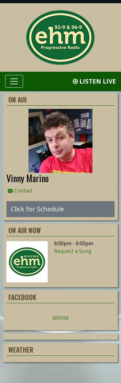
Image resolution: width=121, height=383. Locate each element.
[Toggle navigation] (14, 81)
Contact (20, 190)
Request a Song (73, 251)
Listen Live (94, 81)
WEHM (60, 318)
